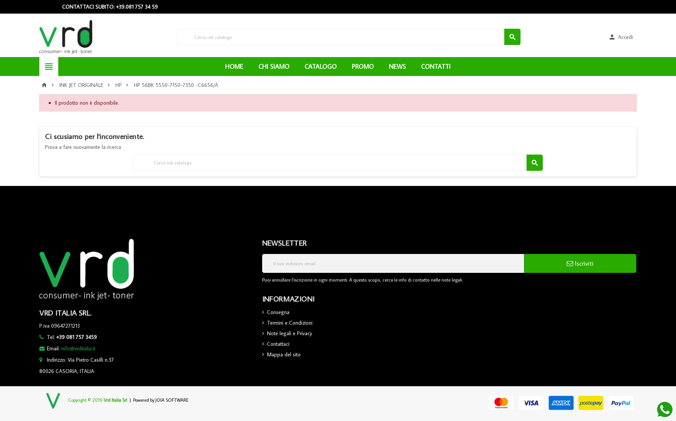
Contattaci (278, 344)
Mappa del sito (284, 354)
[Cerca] (349, 37)
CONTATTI (436, 66)
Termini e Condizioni (289, 322)
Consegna (278, 312)
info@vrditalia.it (78, 348)
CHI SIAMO (273, 66)
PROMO (363, 66)
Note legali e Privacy (289, 333)
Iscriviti (580, 263)
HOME (234, 66)
